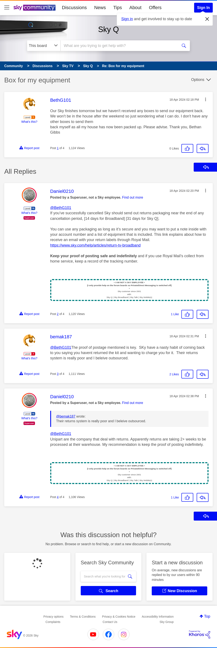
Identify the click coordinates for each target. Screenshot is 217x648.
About (135, 7)
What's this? (29, 121)
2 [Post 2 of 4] (58, 314)
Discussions (74, 7)
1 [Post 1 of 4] (58, 148)
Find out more (132, 197)
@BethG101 (60, 208)
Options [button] (197, 80)
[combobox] (119, 45)
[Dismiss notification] (207, 19)
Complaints (53, 622)
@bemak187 (65, 416)
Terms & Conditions (83, 616)
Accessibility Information (158, 616)
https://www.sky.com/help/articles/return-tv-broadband (95, 245)
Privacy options (53, 616)
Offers (155, 7)
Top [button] (207, 616)
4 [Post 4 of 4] (58, 497)
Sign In (203, 8)
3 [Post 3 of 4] (58, 374)
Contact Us (110, 622)
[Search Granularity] (43, 45)
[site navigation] (6, 7)
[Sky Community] (35, 7)
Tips (117, 7)
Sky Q (108, 29)
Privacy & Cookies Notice (118, 616)
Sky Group (167, 622)
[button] (206, 99)
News (100, 7)
